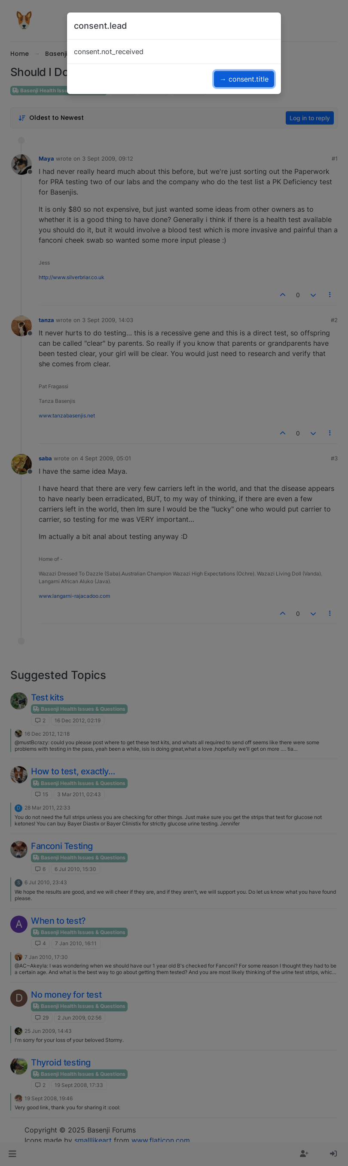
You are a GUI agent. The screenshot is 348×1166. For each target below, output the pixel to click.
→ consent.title (244, 79)
